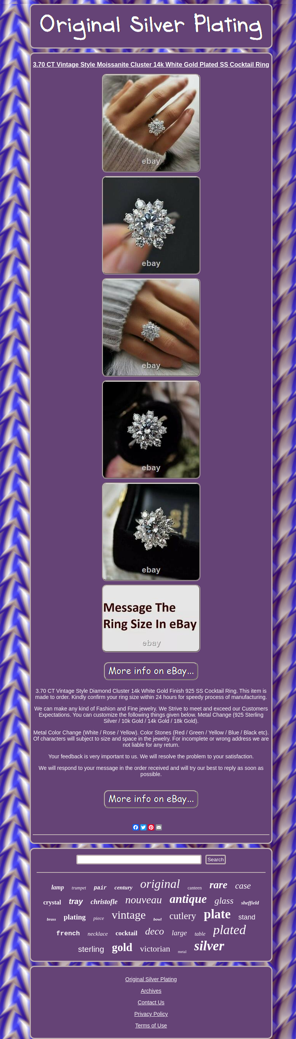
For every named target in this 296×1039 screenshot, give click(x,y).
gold (122, 947)
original (160, 884)
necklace (97, 934)
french (68, 933)
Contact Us (151, 1002)
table (200, 934)
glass (223, 901)
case (243, 886)
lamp (57, 887)
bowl (157, 919)
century (123, 887)
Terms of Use (151, 1025)
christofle (104, 902)
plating (75, 917)
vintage (129, 914)
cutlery (182, 916)
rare (218, 885)
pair (100, 888)
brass (51, 919)
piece (98, 918)
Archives (151, 991)
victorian (155, 948)
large (179, 933)
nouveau (143, 900)
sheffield (250, 903)
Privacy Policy (151, 1014)
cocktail (127, 933)
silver (209, 945)
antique (188, 899)
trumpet (79, 888)
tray (76, 901)
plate (217, 914)
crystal (52, 902)
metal (182, 952)
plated (229, 930)
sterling (91, 949)
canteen (195, 888)
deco (154, 931)
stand (247, 917)
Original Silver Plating (151, 979)
